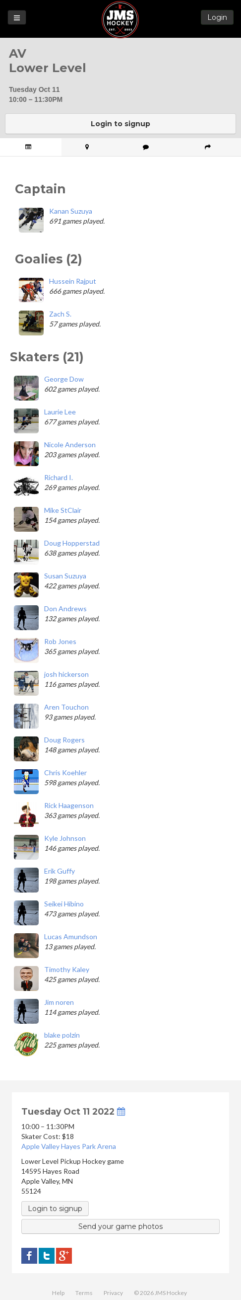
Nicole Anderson (70, 444)
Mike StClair (62, 510)
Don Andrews (65, 608)
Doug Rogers (64, 739)
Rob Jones (60, 641)
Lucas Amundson (70, 936)
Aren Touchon (66, 707)
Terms (84, 1293)
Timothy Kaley (66, 969)
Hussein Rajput (72, 281)
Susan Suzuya (65, 575)
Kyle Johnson (65, 838)
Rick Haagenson (69, 805)
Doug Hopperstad (72, 543)
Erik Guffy (59, 871)
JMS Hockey (120, 19)
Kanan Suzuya (70, 211)
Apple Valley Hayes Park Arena (68, 1146)
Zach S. (60, 314)
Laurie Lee (60, 411)
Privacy (113, 1293)
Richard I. (58, 477)
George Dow (64, 379)
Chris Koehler (65, 772)
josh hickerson (66, 674)
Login (217, 17)
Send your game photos (120, 1226)
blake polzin (62, 1035)
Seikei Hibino (64, 903)
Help (58, 1293)
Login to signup (120, 123)
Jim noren (59, 1002)
